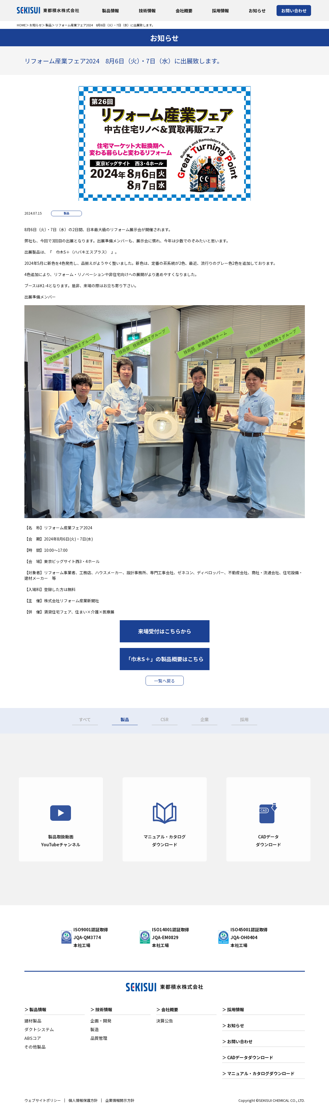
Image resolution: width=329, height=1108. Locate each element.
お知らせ (257, 10)
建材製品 (32, 1021)
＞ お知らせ (233, 1025)
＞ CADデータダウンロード (247, 1057)
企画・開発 (100, 1021)
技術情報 (147, 10)
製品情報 (110, 10)
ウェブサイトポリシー (42, 1100)
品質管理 (98, 1038)
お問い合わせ (294, 10)
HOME (21, 25)
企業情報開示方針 (119, 1100)
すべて (85, 719)
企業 (204, 719)
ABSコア (32, 1038)
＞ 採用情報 (233, 1009)
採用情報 (220, 10)
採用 (244, 719)
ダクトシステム (39, 1029)
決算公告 (164, 1021)
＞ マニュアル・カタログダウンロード (258, 1073)
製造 (94, 1029)
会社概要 (184, 10)
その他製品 (34, 1047)
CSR (164, 719)
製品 (48, 25)
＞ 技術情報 (101, 1009)
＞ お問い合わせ (237, 1041)
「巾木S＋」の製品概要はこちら (165, 659)
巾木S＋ (63, 252)
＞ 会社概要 (167, 1009)
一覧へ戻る (164, 681)
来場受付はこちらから (164, 631)
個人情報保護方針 (83, 1100)
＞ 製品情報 (35, 1009)
